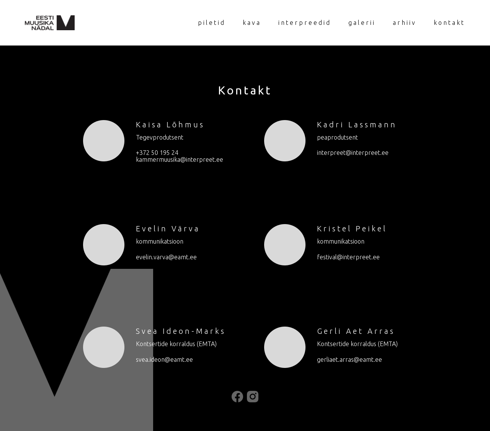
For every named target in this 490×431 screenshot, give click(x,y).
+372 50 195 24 (157, 152)
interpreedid (304, 22)
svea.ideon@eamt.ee (164, 359)
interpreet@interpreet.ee (353, 152)
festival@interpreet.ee (348, 257)
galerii (362, 22)
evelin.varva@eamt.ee (166, 257)
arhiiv (404, 22)
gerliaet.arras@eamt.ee (349, 359)
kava (252, 22)
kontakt (449, 22)
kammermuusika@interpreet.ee (179, 159)
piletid (211, 22)
